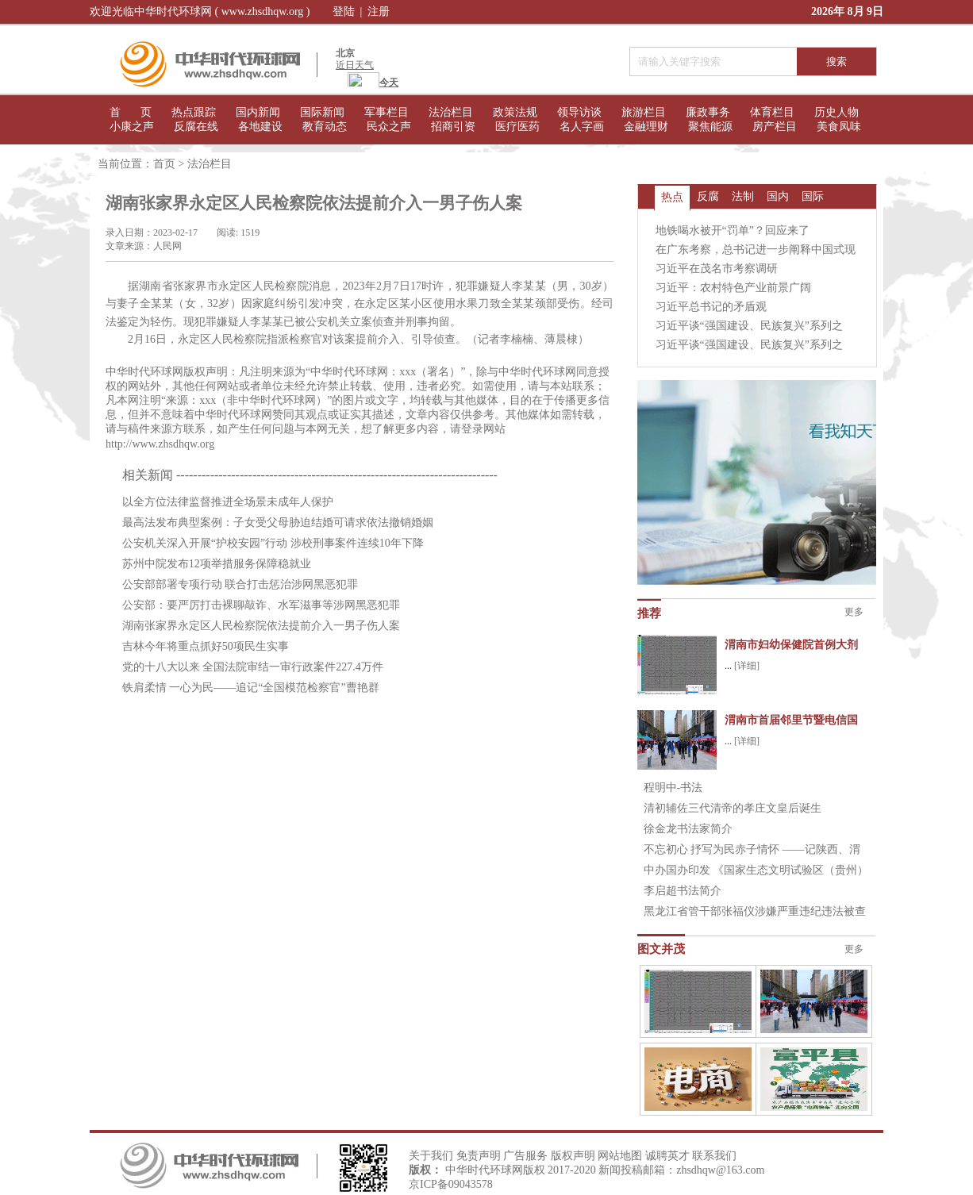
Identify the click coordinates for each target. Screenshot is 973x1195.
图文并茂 (661, 949)
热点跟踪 (193, 112)
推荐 (649, 613)
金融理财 (646, 127)
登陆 (344, 11)
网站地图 (620, 1156)
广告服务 (525, 1156)
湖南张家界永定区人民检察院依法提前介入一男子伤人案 (261, 626)
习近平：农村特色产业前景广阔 (733, 288)
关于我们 (431, 1156)
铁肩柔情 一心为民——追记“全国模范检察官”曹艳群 (250, 688)
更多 (853, 611)
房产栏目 (774, 127)
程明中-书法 (673, 787)
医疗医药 (517, 127)
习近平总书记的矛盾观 (711, 307)
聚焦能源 (710, 127)
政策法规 (515, 112)
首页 (164, 164)
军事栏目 (386, 112)
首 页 (131, 112)
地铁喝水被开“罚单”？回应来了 (733, 230)
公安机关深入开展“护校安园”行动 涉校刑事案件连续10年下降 (273, 543)
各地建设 (260, 127)
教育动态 (324, 127)
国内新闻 (258, 112)
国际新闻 (322, 112)
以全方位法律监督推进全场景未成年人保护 (227, 502)
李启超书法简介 (682, 891)
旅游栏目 (643, 112)
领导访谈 (579, 112)
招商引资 (453, 127)
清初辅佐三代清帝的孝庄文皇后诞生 (732, 808)
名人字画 (582, 127)
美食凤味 (839, 127)
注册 (378, 11)
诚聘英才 (667, 1156)
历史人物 (836, 112)
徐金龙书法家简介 (688, 829)
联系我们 (714, 1156)
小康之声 (132, 127)
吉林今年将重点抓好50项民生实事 (205, 646)
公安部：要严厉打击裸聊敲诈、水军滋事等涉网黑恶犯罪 (261, 605)
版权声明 (573, 1156)
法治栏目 (451, 112)
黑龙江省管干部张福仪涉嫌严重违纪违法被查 (755, 911)
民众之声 (389, 127)
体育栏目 (772, 112)
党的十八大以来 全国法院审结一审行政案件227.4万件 (252, 667)
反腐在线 (196, 127)
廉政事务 (708, 112)
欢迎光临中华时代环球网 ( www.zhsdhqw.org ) (200, 11)
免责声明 (478, 1156)
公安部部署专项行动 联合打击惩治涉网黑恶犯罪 (240, 584)
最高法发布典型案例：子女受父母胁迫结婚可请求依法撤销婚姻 (277, 522)
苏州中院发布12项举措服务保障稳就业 (216, 564)
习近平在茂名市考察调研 (717, 269)
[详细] (747, 665)
